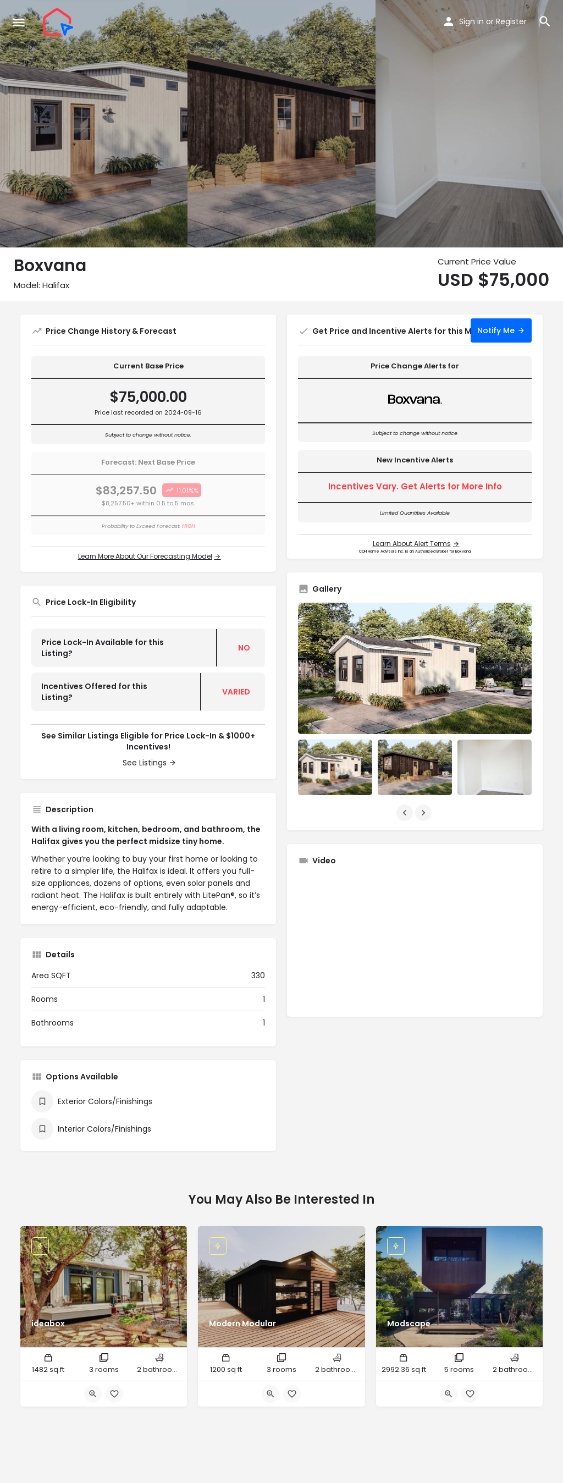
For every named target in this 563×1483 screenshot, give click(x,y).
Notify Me (496, 330)
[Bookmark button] (114, 1394)
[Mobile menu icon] (18, 22)
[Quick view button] (93, 1394)
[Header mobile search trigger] (545, 21)
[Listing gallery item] (335, 767)
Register (511, 21)
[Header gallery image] (93, 123)
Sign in (471, 21)
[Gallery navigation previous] (405, 812)
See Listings (145, 762)
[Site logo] (59, 22)
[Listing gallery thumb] (415, 668)
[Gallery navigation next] (424, 812)
